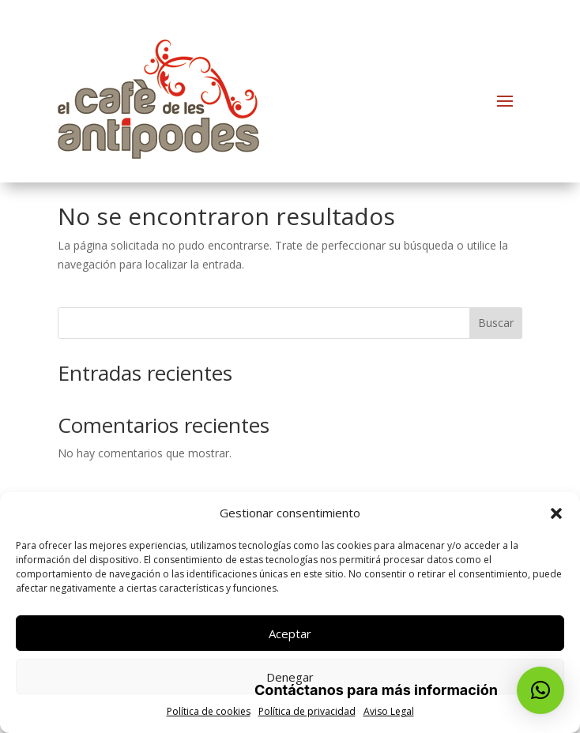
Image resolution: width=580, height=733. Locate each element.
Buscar (496, 322)
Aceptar (290, 633)
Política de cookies (208, 711)
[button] (556, 513)
